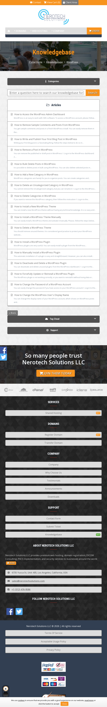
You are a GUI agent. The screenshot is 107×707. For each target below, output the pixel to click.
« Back (12, 313)
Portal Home (35, 62)
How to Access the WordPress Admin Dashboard (53, 116)
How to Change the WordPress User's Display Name (53, 298)
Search (92, 93)
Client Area (70, 2)
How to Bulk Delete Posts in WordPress (53, 165)
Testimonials (53, 480)
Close (64, 704)
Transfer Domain (53, 442)
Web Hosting (39, 30)
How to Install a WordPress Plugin (53, 243)
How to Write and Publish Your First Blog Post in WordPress (53, 141)
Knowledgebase (54, 62)
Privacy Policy (53, 649)
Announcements (53, 488)
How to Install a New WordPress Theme (53, 208)
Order (94, 30)
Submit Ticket (53, 526)
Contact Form (54, 518)
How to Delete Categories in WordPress (53, 197)
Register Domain (53, 434)
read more (89, 700)
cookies (21, 700)
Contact (35, 2)
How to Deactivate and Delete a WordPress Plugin (53, 265)
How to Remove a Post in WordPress (53, 153)
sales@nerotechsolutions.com (26, 580)
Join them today (56, 373)
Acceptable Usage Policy (53, 641)
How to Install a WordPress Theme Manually (53, 219)
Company (58, 30)
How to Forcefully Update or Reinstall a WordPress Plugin (53, 275)
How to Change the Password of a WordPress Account (53, 286)
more (11, 563)
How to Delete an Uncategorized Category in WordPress (53, 187)
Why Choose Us (53, 472)
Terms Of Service (53, 633)
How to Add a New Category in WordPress (53, 176)
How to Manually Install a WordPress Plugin (53, 254)
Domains (21, 30)
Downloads (53, 496)
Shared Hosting (53, 412)
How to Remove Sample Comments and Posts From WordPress (53, 128)
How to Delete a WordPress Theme (53, 231)
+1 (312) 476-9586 (19, 589)
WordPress (72, 62)
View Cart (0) (52, 2)
